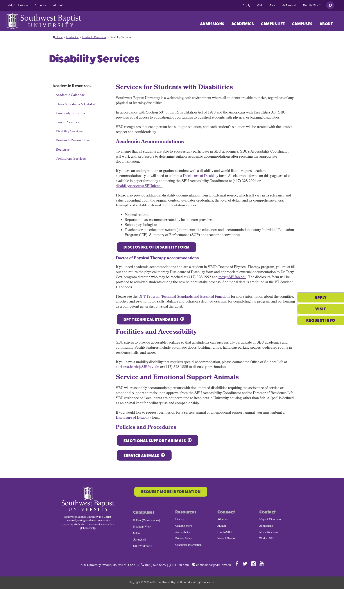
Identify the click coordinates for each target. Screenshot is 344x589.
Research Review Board (73, 141)
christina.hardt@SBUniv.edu (137, 367)
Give (272, 5)
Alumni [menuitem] (221, 526)
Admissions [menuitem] (266, 526)
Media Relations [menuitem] (268, 532)
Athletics (41, 5)
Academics (242, 24)
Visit (260, 5)
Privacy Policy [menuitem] (183, 539)
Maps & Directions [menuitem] (270, 520)
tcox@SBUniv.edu (232, 277)
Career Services (67, 122)
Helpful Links (18, 5)
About (326, 24)
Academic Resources (94, 38)
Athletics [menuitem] (222, 520)
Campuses (302, 24)
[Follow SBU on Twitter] (244, 563)
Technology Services (71, 159)
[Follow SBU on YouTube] (262, 563)
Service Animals (141, 456)
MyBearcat (289, 5)
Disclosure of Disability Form (157, 247)
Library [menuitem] (179, 520)
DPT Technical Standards (151, 319)
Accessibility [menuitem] (182, 532)
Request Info (320, 306)
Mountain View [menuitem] (142, 527)
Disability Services (69, 132)
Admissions (212, 24)
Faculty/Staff (312, 5)
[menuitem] (17, 5)
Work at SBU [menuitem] (266, 539)
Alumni (58, 5)
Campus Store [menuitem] (183, 526)
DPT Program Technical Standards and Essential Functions (184, 297)
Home (57, 38)
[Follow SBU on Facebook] (236, 563)
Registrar (63, 150)
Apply (246, 5)
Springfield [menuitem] (139, 540)
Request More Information (171, 492)
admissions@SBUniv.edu (213, 565)
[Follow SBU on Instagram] (253, 563)
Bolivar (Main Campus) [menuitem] (146, 521)
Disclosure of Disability (200, 176)
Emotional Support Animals (155, 441)
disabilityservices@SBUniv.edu (139, 186)
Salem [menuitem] (136, 533)
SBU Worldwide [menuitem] (142, 546)
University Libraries (70, 113)
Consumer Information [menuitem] (188, 545)
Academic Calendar (70, 95)
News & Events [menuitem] (226, 539)
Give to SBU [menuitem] (224, 532)
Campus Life (273, 24)
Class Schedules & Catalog (75, 104)
